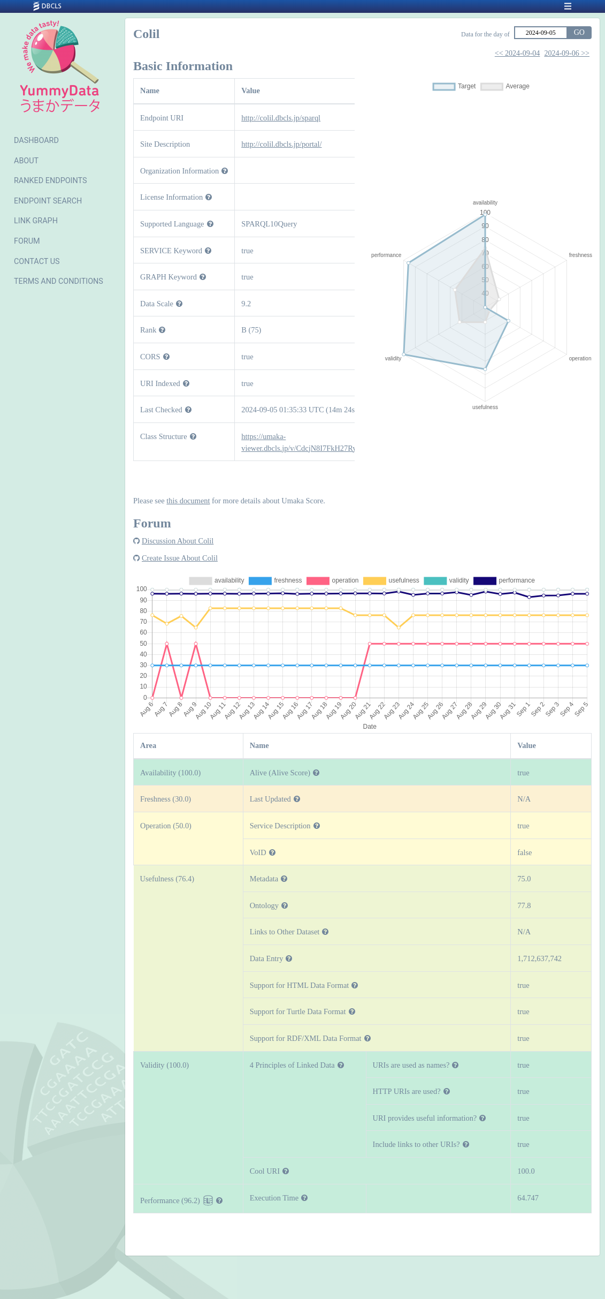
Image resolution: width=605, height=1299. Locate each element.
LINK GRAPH (36, 220)
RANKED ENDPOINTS (50, 180)
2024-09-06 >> (566, 53)
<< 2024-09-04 (517, 53)
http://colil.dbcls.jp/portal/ (281, 144)
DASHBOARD (36, 140)
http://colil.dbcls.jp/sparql (280, 118)
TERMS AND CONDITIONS (58, 281)
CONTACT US (37, 261)
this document (188, 500)
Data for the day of (485, 34)
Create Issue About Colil (180, 558)
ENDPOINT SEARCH (48, 201)
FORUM (27, 241)
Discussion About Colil (177, 541)
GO (579, 32)
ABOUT (26, 160)
